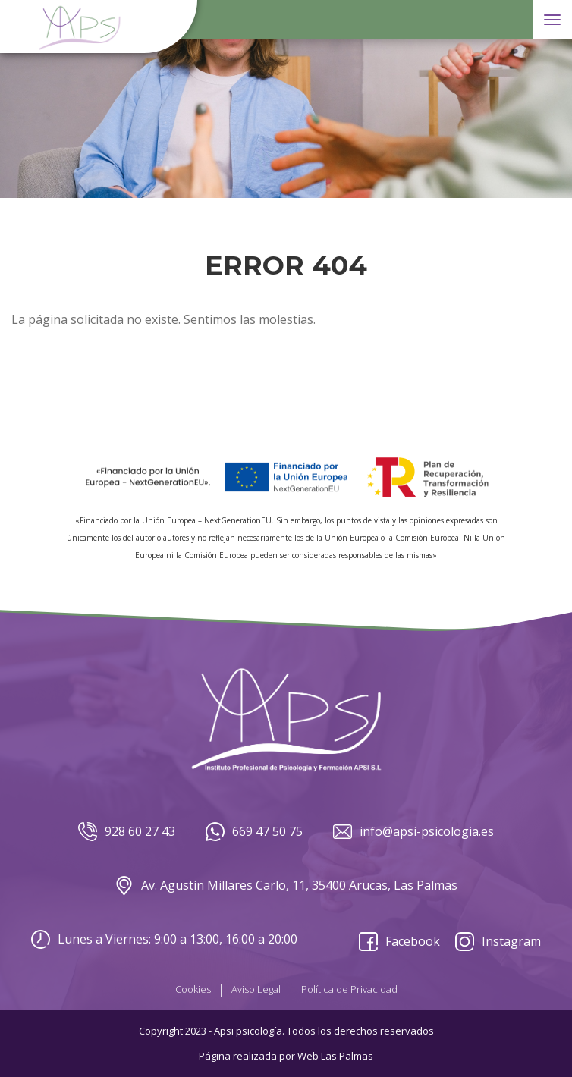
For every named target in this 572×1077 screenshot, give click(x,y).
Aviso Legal (256, 989)
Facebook (399, 941)
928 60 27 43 (126, 831)
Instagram (498, 941)
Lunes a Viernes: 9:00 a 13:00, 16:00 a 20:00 (164, 939)
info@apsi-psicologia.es (413, 831)
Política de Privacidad (349, 989)
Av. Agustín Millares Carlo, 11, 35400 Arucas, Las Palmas (286, 885)
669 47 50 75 (254, 831)
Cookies (193, 989)
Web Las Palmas (335, 1056)
